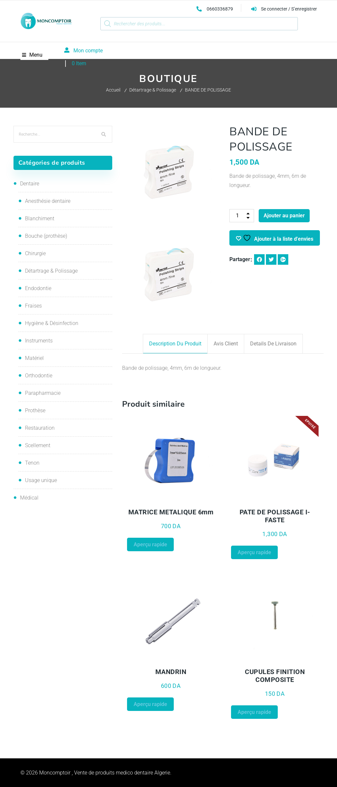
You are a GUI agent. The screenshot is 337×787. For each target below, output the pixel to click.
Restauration (40, 428)
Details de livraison (273, 343)
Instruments (39, 341)
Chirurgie (35, 253)
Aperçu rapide (150, 544)
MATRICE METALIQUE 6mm (171, 512)
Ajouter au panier (284, 215)
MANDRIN (171, 672)
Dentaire (29, 183)
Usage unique (41, 480)
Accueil (113, 90)
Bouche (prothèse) (46, 236)
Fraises (33, 306)
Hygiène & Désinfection (51, 323)
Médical (29, 498)
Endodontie (38, 288)
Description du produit (175, 343)
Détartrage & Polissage (152, 90)
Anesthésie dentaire (47, 201)
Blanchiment (39, 218)
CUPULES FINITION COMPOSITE (275, 676)
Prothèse (35, 410)
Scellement (37, 445)
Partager (239, 259)
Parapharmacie (43, 393)
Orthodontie (38, 375)
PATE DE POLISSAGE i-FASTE (275, 516)
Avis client (226, 343)
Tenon (32, 463)
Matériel (34, 358)
